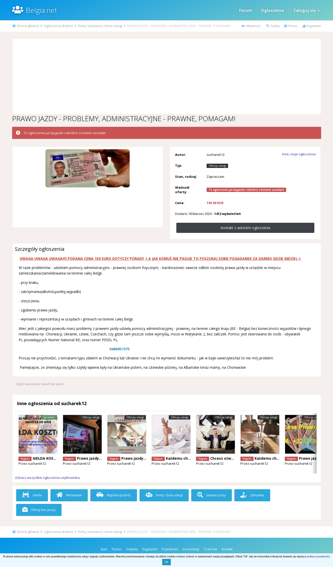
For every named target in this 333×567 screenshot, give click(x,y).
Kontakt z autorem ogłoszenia (245, 227)
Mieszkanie (69, 495)
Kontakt (227, 549)
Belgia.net (41, 10)
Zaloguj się (306, 10)
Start (104, 549)
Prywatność (170, 549)
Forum (245, 10)
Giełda (32, 495)
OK (166, 562)
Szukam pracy (211, 495)
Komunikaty (191, 549)
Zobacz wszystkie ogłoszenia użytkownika (47, 477)
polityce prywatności (318, 556)
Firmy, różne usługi (164, 495)
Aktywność (251, 26)
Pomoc (291, 26)
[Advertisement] (166, 76)
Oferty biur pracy (39, 510)
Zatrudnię (252, 495)
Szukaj (273, 26)
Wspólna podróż (113, 495)
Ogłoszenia (272, 10)
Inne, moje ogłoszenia (299, 154)
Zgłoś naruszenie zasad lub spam (40, 384)
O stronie (210, 549)
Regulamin (311, 26)
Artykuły (132, 549)
